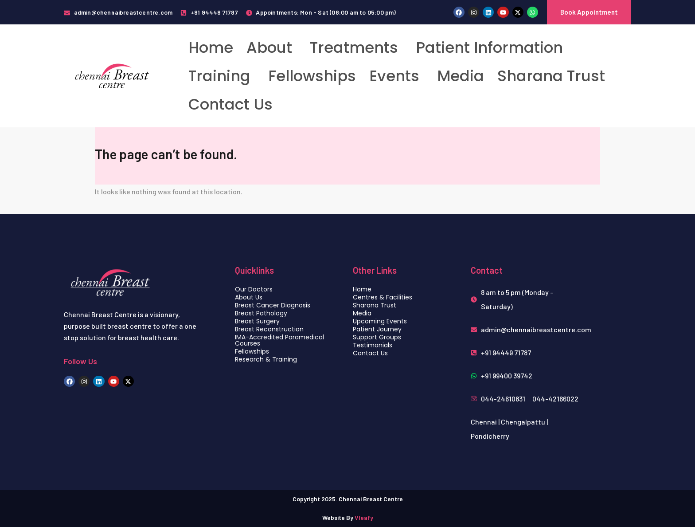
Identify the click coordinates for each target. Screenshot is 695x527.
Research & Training (266, 359)
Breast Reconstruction (269, 329)
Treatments (354, 47)
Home (210, 47)
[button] (271, 47)
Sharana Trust (551, 76)
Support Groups (377, 337)
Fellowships (312, 76)
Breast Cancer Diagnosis (272, 305)
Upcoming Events (380, 321)
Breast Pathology (261, 313)
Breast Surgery (257, 321)
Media (460, 76)
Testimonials (372, 345)
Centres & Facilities (382, 297)
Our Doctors (254, 289)
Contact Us (230, 104)
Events (394, 76)
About (269, 47)
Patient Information (489, 47)
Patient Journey (377, 329)
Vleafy (364, 517)
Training (219, 76)
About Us (248, 297)
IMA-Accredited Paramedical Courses (279, 340)
